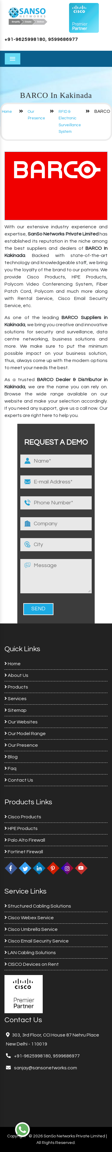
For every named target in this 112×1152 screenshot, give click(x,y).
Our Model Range (25, 733)
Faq (10, 768)
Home (7, 112)
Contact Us (18, 780)
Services (15, 698)
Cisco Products (22, 816)
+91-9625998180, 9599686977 (41, 39)
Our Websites (21, 722)
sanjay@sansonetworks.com (45, 1067)
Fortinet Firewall (23, 851)
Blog (11, 756)
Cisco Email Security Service (36, 941)
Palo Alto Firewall (24, 840)
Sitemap (15, 710)
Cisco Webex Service (29, 917)
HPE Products (21, 828)
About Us (16, 675)
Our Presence (21, 745)
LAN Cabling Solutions (30, 952)
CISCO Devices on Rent (31, 964)
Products (16, 687)
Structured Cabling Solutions (37, 906)
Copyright (16, 1136)
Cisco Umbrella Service (31, 929)
